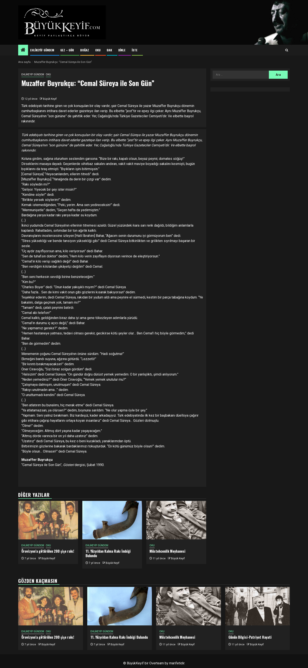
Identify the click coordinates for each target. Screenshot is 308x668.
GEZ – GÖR (67, 50)
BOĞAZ (84, 50)
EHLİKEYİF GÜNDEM (42, 50)
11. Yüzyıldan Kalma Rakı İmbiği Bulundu (108, 553)
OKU (98, 50)
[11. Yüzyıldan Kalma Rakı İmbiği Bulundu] (112, 520)
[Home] (23, 50)
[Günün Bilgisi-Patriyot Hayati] (257, 606)
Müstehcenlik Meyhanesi (167, 551)
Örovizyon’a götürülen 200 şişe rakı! (47, 551)
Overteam (156, 663)
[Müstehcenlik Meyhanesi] (176, 520)
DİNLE (122, 50)
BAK (109, 50)
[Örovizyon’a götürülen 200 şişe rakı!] (48, 520)
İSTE (135, 50)
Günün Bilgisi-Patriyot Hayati (250, 637)
